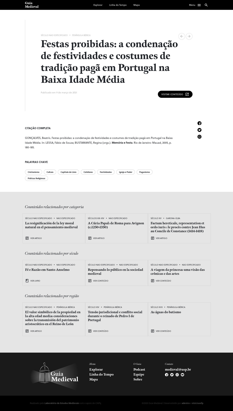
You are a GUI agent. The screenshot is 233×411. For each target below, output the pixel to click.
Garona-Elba (173, 218)
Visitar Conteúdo (175, 94)
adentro (186, 403)
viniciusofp (197, 403)
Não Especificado (65, 218)
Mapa (136, 5)
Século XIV (93, 307)
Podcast (139, 370)
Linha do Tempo (117, 5)
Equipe (138, 375)
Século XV (156, 218)
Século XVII (156, 307)
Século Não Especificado (54, 35)
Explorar (97, 5)
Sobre (137, 379)
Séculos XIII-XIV (96, 218)
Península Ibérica (81, 35)
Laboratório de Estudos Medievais (62, 403)
